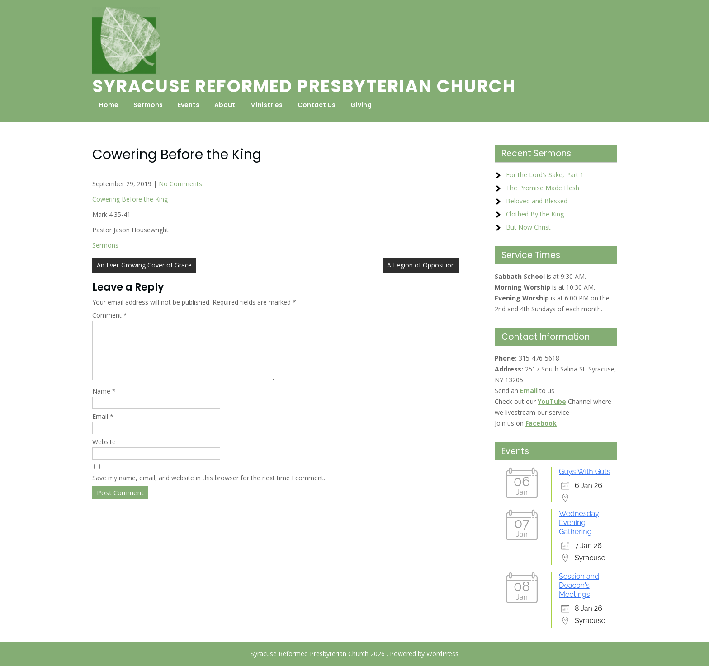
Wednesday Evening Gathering (579, 522)
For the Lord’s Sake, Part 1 (545, 174)
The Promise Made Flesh (542, 187)
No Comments (180, 183)
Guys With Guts (584, 471)
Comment (109, 315)
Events (188, 104)
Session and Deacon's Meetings (579, 585)
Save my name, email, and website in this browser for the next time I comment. (208, 488)
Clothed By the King (535, 214)
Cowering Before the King (130, 199)
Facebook (541, 423)
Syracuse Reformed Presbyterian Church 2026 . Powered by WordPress (354, 653)
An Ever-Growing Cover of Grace (144, 265)
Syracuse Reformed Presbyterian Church (304, 86)
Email (102, 427)
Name (104, 402)
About (224, 104)
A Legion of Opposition (421, 265)
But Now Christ (528, 227)
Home (108, 104)
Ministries (266, 104)
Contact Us (317, 104)
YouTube (552, 401)
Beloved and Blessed (536, 201)
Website (104, 452)
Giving (361, 104)
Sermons (148, 104)
